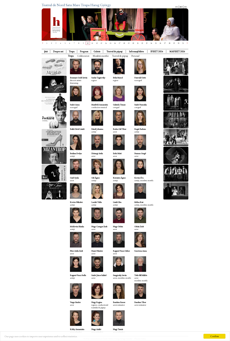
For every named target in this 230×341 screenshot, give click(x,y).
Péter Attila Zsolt (76, 251)
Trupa (72, 51)
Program (84, 51)
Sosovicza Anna (140, 251)
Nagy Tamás (118, 329)
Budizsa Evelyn (76, 153)
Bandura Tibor (140, 302)
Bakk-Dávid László (77, 129)
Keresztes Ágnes (119, 177)
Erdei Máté (117, 153)
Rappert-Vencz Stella (78, 275)
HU (176, 7)
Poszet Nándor (97, 251)
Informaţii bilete (136, 51)
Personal (135, 55)
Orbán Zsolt (139, 226)
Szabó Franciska (140, 104)
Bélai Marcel (118, 77)
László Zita (117, 202)
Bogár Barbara (140, 129)
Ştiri (46, 51)
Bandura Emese (119, 302)
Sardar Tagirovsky (98, 77)
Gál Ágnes (95, 177)
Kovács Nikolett (76, 202)
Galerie (97, 51)
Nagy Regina (96, 302)
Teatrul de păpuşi (120, 55)
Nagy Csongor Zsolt (99, 226)
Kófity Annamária (77, 329)
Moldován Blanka (77, 226)
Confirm (214, 336)
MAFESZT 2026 (177, 51)
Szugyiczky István (120, 275)
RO (181, 7)
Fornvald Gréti (140, 77)
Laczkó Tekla (96, 202)
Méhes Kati (138, 202)
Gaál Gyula (74, 177)
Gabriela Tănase (119, 104)
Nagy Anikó (96, 329)
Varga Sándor (75, 302)
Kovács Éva (138, 177)
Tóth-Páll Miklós (140, 275)
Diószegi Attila (97, 153)
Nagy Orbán (118, 226)
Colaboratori (83, 55)
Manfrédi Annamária (99, 104)
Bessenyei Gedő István (78, 77)
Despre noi (58, 51)
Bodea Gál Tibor (119, 129)
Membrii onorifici (101, 55)
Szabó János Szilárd (98, 275)
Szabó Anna (75, 104)
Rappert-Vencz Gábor (121, 251)
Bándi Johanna (97, 129)
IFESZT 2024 (156, 51)
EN (185, 7)
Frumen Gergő (140, 153)
